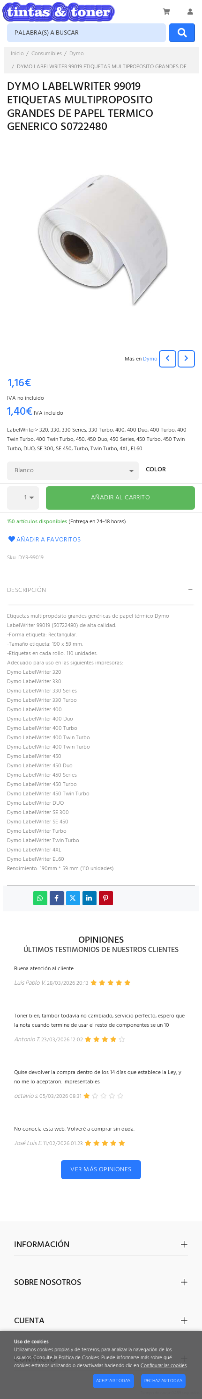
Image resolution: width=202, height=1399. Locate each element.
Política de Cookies (79, 1358)
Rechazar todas (163, 1381)
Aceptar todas (113, 1381)
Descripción (26, 590)
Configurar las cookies (164, 1366)
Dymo (150, 359)
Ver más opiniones (100, 1169)
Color (156, 470)
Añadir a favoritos (44, 539)
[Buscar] (182, 32)
